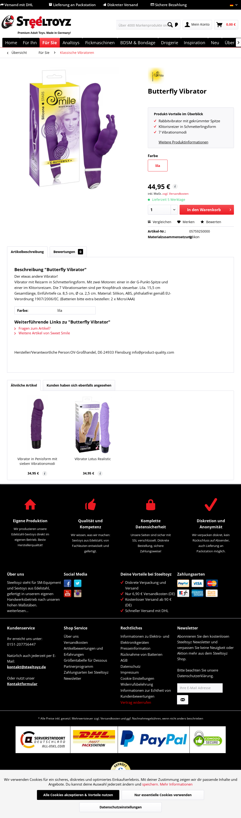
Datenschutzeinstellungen (121, 807)
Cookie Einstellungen (137, 678)
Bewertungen (68, 251)
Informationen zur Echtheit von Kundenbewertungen (145, 693)
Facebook (68, 583)
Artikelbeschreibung (27, 251)
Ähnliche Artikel (24, 385)
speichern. (151, 784)
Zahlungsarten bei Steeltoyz (86, 672)
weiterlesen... (17, 610)
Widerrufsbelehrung (136, 684)
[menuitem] (145, 24)
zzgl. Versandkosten (175, 194)
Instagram (78, 593)
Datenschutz (130, 666)
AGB (124, 660)
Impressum (129, 672)
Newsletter (72, 678)
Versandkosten (76, 642)
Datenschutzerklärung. (195, 675)
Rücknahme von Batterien (141, 654)
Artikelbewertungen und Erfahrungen (83, 651)
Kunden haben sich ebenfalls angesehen (79, 385)
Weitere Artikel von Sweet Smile (42, 333)
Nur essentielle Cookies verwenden (163, 795)
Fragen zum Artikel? (32, 328)
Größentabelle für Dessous (85, 660)
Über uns (71, 636)
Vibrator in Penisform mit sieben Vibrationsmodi (37, 461)
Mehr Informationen (176, 784)
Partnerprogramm (78, 666)
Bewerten (211, 222)
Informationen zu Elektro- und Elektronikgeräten (144, 639)
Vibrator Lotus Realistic (93, 459)
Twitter (78, 583)
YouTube (68, 593)
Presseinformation (135, 648)
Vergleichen (159, 222)
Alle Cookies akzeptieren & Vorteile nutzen (78, 795)
